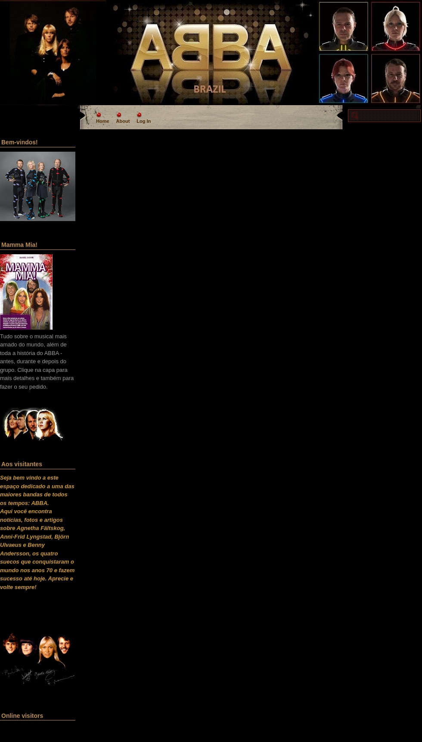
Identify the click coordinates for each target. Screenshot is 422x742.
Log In (144, 121)
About (123, 121)
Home (102, 121)
